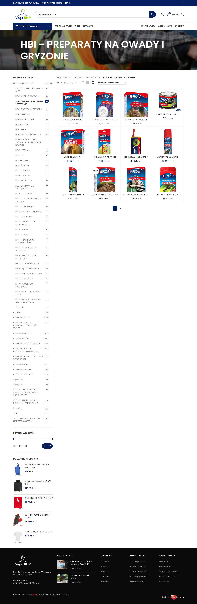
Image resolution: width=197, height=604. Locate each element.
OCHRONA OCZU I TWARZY (26, 343)
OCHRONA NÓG (21, 338)
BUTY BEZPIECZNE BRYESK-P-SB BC (38, 516)
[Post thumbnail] (62, 565)
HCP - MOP (20, 155)
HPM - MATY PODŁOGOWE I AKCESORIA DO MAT (28, 300)
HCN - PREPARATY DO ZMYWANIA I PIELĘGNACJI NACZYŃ (28, 142)
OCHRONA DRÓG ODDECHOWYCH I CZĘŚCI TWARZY (25, 325)
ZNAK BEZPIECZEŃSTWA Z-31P (39, 498)
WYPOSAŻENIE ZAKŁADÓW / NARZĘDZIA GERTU (27, 419)
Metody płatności (137, 561)
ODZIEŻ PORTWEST (23, 374)
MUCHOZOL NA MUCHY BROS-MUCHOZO (168, 158)
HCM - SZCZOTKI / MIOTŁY (28, 134)
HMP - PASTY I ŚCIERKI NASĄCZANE (26, 257)
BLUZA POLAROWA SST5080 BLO (38, 483)
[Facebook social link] (182, 3)
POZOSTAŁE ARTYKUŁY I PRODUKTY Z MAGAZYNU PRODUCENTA (25, 392)
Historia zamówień (167, 576)
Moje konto (164, 561)
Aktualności (106, 576)
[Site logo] (22, 14)
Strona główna (63, 77)
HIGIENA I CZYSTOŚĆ (23, 83)
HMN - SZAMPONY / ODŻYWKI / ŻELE (24, 241)
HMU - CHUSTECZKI (24, 278)
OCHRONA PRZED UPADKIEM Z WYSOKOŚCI (28, 357)
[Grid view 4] (92, 82)
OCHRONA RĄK (20, 364)
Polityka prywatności (139, 576)
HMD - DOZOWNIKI (24, 206)
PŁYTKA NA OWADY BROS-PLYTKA (136, 196)
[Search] (95, 14)
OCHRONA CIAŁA (21, 317)
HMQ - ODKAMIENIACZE (27, 263)
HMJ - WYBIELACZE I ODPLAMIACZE (25, 223)
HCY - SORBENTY (23, 180)
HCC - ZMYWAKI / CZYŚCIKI (28, 109)
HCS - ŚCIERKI (22, 165)
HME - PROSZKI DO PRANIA (28, 211)
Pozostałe (17, 379)
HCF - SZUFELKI (22, 114)
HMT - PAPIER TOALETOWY (28, 273)
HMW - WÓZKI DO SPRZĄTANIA (24, 285)
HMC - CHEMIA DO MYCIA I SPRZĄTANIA (28, 200)
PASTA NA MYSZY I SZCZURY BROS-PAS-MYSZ (104, 196)
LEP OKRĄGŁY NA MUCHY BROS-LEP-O (136, 158)
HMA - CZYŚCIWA (23, 193)
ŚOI (15, 413)
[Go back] (16, 50)
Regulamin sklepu (137, 581)
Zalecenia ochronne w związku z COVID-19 (81, 563)
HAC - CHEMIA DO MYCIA (27, 96)
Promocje (105, 566)
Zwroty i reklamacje (138, 571)
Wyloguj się (164, 581)
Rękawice (17, 408)
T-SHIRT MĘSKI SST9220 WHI (38, 531)
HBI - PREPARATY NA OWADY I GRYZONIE (29, 102)
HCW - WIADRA (22, 175)
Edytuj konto (164, 566)
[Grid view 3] (87, 82)
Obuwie (16, 312)
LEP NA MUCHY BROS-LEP (104, 157)
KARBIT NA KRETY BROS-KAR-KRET (167, 116)
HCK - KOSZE (21, 124)
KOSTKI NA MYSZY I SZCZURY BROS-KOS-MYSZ (73, 158)
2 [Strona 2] (120, 208)
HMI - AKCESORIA (24, 217)
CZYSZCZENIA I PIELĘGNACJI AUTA (29, 89)
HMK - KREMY (21, 229)
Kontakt (104, 581)
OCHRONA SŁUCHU (22, 369)
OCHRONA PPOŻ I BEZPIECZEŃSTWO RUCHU (26, 350)
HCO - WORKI (22, 150)
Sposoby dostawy (138, 566)
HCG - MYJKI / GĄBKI (25, 119)
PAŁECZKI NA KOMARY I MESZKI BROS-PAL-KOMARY (73, 196)
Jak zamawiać (106, 561)
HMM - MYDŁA (22, 234)
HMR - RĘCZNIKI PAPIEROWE (29, 268)
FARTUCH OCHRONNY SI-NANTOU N (37, 466)
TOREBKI (19, 307)
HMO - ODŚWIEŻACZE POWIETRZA (26, 249)
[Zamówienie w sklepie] (112, 83)
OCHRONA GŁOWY (22, 333)
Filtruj (47, 446)
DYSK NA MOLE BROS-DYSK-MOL (104, 121)
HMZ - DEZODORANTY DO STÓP (28, 293)
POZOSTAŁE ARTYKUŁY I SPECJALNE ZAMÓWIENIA (25, 401)
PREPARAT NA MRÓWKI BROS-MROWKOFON (168, 196)
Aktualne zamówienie (168, 571)
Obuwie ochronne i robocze (79, 577)
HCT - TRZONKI (23, 170)
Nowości (104, 571)
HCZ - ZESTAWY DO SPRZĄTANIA (24, 187)
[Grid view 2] (83, 82)
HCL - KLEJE (20, 129)
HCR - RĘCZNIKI (23, 160)
